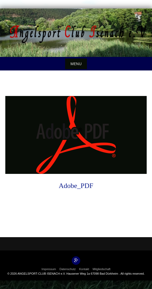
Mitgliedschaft (101, 269)
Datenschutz (68, 269)
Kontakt (84, 269)
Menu (76, 63)
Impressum (48, 269)
